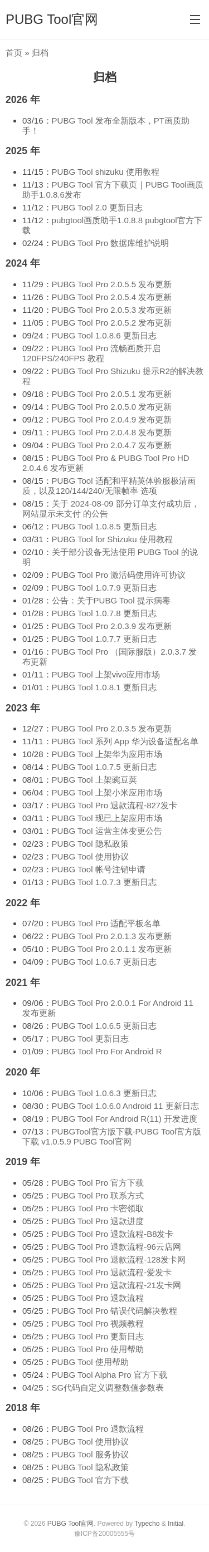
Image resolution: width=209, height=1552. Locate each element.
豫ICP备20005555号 (104, 1534)
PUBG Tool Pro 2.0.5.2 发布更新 (112, 322)
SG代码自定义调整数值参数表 (108, 1387)
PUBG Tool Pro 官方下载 (98, 1182)
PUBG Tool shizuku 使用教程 (105, 171)
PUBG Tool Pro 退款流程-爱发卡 (112, 1272)
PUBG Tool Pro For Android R (107, 1051)
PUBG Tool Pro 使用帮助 (98, 1349)
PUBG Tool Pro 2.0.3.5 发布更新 (112, 728)
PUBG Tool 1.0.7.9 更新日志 (104, 587)
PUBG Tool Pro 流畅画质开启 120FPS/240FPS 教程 (91, 353)
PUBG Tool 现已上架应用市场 (107, 818)
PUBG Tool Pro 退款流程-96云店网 (116, 1246)
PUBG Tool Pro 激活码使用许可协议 (119, 574)
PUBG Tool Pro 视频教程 (98, 1323)
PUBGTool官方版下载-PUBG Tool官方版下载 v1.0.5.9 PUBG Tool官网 (112, 1136)
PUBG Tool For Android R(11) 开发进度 (124, 1118)
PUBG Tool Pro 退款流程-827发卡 (115, 805)
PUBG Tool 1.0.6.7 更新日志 (104, 961)
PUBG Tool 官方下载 (90, 1480)
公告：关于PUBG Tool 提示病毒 (111, 600)
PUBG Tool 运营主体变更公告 (107, 831)
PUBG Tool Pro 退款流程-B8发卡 (113, 1234)
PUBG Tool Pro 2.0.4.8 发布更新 (112, 432)
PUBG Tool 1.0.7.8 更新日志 (104, 613)
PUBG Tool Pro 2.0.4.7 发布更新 (112, 445)
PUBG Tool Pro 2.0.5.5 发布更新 (112, 284)
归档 (104, 77)
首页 (14, 52)
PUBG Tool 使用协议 (90, 856)
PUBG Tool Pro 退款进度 (98, 1221)
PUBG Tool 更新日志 (90, 1038)
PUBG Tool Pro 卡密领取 (98, 1208)
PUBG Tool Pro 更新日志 (98, 1336)
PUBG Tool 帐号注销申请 (98, 869)
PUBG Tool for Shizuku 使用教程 (112, 539)
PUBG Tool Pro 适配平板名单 (106, 923)
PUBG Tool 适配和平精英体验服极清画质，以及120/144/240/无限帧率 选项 (109, 485)
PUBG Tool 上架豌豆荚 (94, 779)
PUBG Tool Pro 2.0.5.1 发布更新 (112, 394)
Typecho (146, 1524)
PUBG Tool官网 (52, 19)
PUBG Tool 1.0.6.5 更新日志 (104, 1025)
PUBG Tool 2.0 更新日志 (97, 207)
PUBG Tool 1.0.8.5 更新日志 (104, 526)
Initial (175, 1524)
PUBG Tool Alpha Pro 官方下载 (109, 1374)
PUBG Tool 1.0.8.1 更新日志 (104, 687)
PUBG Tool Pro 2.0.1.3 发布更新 (112, 936)
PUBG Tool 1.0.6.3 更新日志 (104, 1093)
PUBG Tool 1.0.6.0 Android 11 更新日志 (125, 1106)
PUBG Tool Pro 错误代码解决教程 (115, 1310)
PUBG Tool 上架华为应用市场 (107, 754)
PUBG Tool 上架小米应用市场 (107, 792)
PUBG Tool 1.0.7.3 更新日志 (104, 882)
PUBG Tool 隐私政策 (90, 843)
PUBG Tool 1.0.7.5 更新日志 (104, 767)
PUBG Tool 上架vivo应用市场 (106, 674)
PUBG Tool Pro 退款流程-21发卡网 (116, 1285)
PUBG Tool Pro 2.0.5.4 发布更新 (112, 297)
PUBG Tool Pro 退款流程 (98, 1298)
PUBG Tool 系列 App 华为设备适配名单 (125, 741)
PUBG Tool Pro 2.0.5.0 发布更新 (112, 406)
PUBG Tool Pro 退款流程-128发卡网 (119, 1259)
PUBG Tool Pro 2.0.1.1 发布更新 (112, 949)
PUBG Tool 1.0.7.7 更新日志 (104, 639)
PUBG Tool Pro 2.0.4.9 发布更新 (112, 419)
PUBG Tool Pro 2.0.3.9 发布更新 (112, 626)
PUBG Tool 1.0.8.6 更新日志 (104, 335)
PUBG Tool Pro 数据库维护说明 (110, 243)
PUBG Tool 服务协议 (90, 1454)
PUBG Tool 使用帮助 (90, 1362)
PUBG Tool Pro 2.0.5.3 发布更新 (112, 310)
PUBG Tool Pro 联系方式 (98, 1195)
